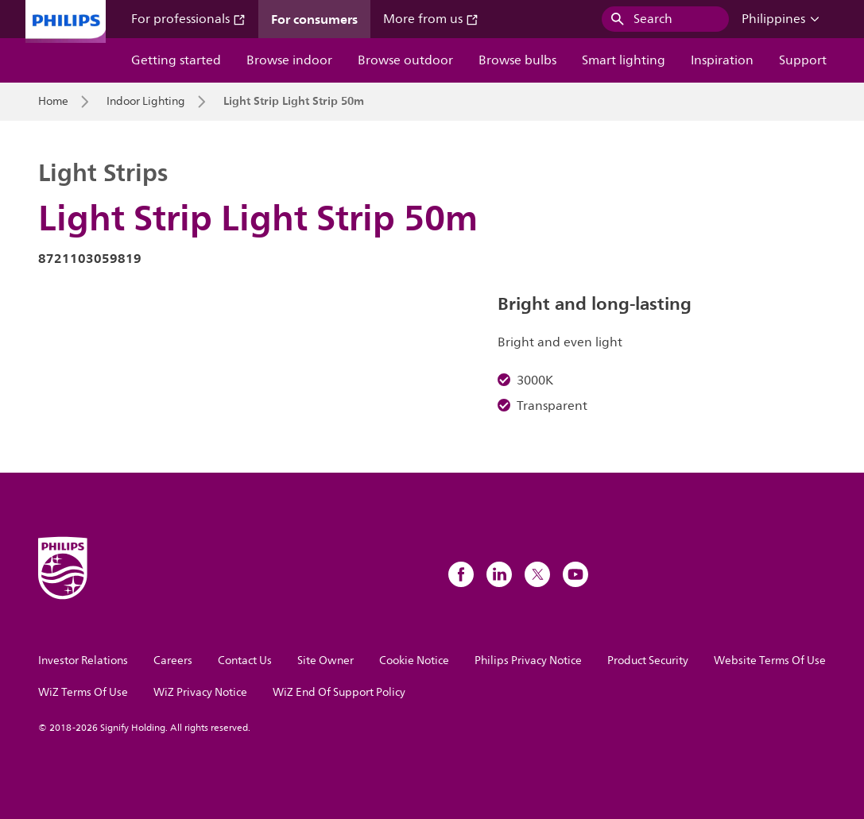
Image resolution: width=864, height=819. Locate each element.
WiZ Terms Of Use (83, 692)
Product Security (647, 660)
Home (53, 102)
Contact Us (245, 660)
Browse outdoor (405, 60)
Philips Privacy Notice (528, 660)
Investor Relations (83, 660)
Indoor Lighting (146, 102)
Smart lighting (623, 60)
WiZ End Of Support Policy (339, 692)
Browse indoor (289, 60)
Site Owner (325, 660)
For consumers (314, 19)
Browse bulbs (517, 60)
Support (803, 60)
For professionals (188, 19)
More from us (430, 19)
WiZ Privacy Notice (200, 692)
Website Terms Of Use (770, 660)
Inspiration (722, 60)
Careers (172, 660)
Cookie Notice (414, 660)
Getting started (176, 60)
